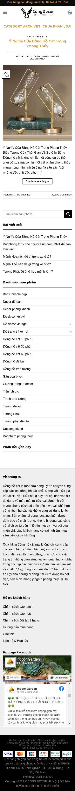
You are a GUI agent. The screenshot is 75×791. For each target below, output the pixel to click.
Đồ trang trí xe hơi (15, 331)
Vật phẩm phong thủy (18, 436)
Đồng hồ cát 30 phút (17, 346)
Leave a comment (62, 194)
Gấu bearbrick (13, 376)
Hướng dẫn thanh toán (22, 740)
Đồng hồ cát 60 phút (17, 354)
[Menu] (5, 12)
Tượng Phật (11, 414)
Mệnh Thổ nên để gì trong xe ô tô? (27, 264)
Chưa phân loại (37, 36)
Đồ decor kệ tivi (13, 316)
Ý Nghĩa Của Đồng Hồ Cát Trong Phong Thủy (35, 236)
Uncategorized (13, 428)
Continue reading (37, 181)
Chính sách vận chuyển (51, 740)
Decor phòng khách (16, 309)
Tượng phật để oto (16, 421)
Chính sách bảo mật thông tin (24, 743)
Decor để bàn (12, 301)
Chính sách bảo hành (55, 743)
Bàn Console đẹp (15, 294)
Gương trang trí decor (18, 384)
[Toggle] (70, 324)
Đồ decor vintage (15, 324)
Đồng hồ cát (11, 486)
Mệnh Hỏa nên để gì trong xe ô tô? (27, 256)
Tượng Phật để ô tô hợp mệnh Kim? (28, 271)
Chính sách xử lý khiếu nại (37, 747)
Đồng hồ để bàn (14, 361)
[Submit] (68, 214)
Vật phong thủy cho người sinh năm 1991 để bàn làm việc (37, 247)
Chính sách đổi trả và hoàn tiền (37, 745)
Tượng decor (12, 406)
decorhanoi (37, 59)
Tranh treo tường (14, 398)
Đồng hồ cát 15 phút (17, 339)
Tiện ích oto (11, 391)
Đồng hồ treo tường (17, 369)
